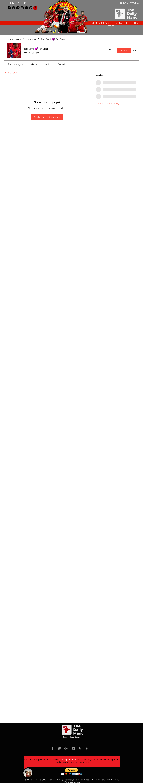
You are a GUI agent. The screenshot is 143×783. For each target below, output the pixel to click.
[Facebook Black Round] (9, 7)
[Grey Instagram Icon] (73, 748)
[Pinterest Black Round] (30, 7)
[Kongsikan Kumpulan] (134, 50)
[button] (71, 771)
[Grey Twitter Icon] (59, 748)
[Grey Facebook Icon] (52, 748)
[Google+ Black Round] (18, 7)
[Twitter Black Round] (13, 7)
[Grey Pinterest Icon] (87, 748)
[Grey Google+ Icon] (66, 748)
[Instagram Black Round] (22, 7)
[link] (15, 64)
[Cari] (110, 50)
